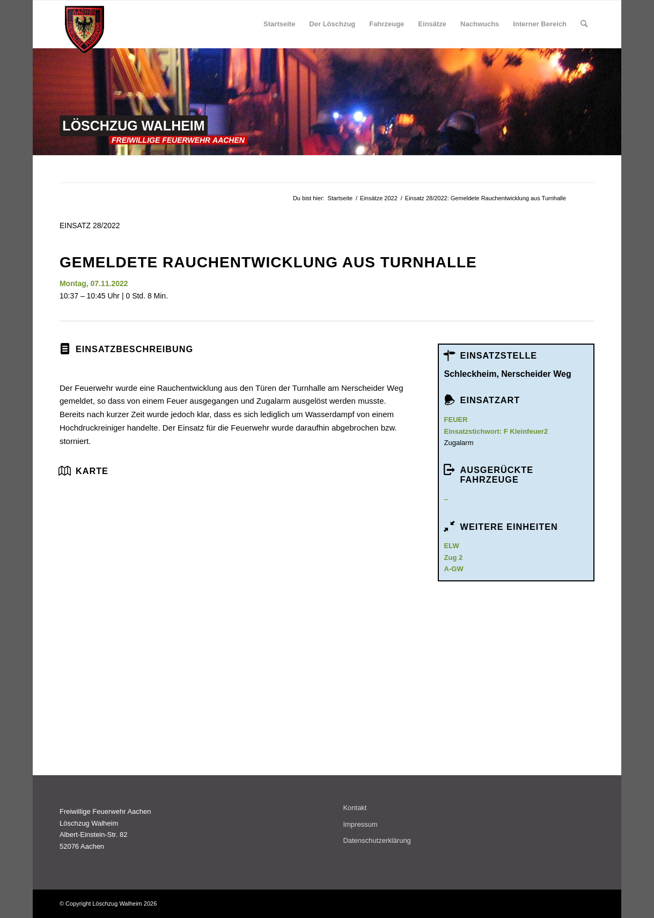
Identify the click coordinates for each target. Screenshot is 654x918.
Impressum (360, 824)
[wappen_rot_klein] (84, 29)
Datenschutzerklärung (376, 840)
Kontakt (354, 808)
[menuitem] (279, 24)
